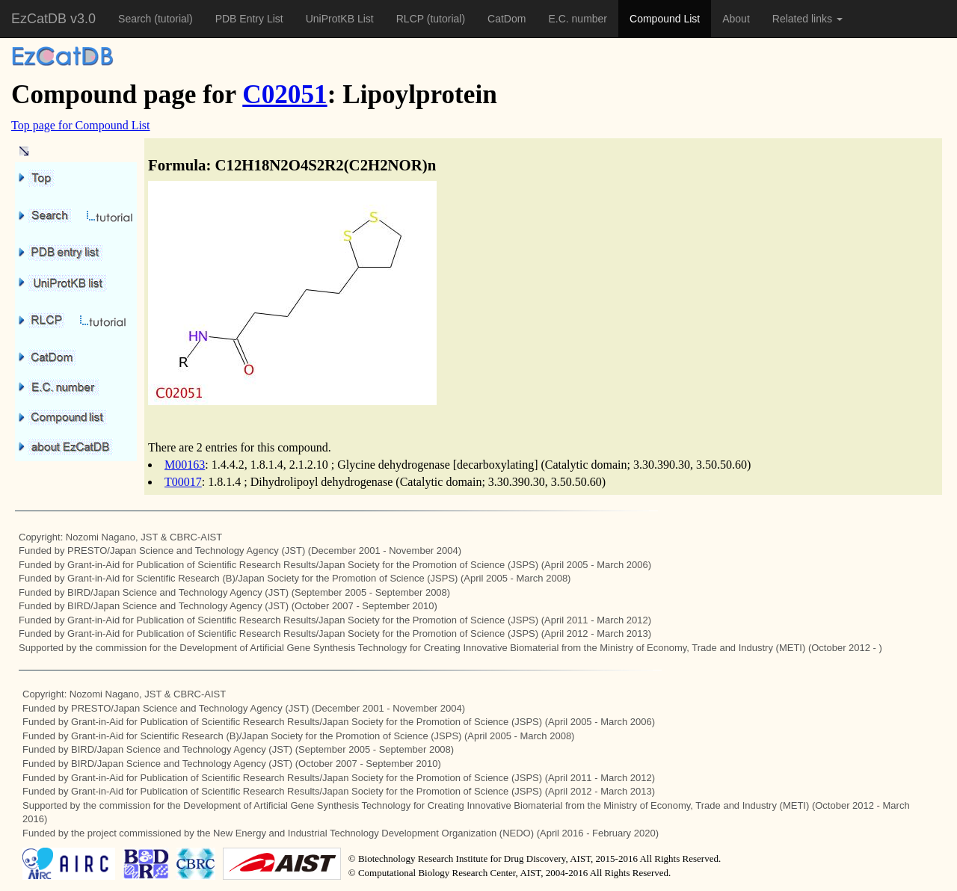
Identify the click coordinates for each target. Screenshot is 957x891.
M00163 (184, 464)
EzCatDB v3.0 (53, 18)
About (736, 19)
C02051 (284, 94)
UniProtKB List (340, 19)
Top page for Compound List (80, 125)
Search (136, 19)
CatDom (506, 19)
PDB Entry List (249, 19)
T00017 (183, 481)
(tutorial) (173, 19)
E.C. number (577, 19)
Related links (807, 19)
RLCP (411, 19)
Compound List (665, 19)
